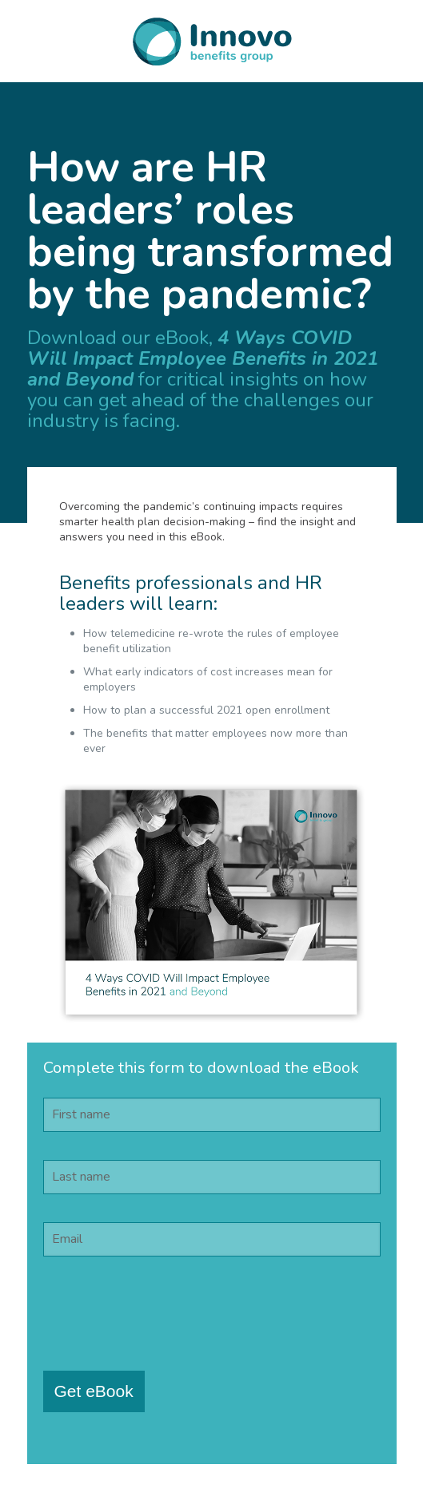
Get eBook (94, 1391)
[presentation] (164, 1315)
